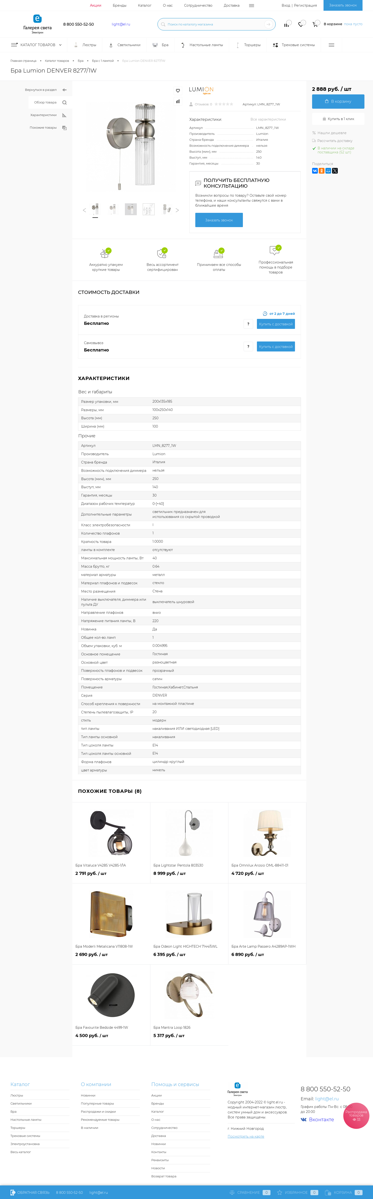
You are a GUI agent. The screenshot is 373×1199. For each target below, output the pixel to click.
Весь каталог (20, 1152)
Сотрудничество (198, 5)
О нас (168, 5)
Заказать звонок (343, 5)
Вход (286, 5)
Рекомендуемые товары (100, 1119)
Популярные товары (97, 1103)
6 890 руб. (267, 957)
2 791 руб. (111, 876)
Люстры (16, 1095)
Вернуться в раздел (46, 90)
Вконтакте (317, 1119)
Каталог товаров (37, 45)
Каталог (145, 5)
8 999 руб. (189, 876)
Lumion (262, 134)
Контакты (158, 1152)
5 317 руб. (189, 1038)
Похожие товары (48, 128)
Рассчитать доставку (332, 141)
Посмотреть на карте (246, 1136)
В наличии (89, 1128)
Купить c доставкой (276, 324)
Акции (95, 5)
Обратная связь (29, 1192)
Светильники (21, 1103)
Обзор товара (50, 102)
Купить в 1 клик (338, 119)
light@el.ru (121, 24)
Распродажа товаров (356, 1115)
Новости (158, 1168)
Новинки (88, 1095)
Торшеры (17, 1128)
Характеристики (48, 115)
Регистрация (305, 5)
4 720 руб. (267, 876)
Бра (13, 1111)
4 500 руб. (111, 1038)
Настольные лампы (25, 1119)
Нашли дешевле (329, 133)
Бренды (120, 5)
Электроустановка (25, 1144)
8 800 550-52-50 (78, 24)
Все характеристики (268, 119)
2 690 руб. (111, 957)
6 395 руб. (189, 957)
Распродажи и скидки (98, 1111)
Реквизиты (160, 1160)
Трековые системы (25, 1136)
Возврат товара (164, 1176)
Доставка (232, 5)
